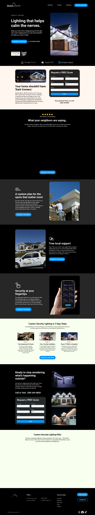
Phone (66, 82)
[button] (50, 5)
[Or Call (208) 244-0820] (34, 42)
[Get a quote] (82, 494)
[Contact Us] (82, 499)
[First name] (57, 79)
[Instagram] (79, 512)
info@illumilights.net (46, 500)
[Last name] (71, 79)
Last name (67, 76)
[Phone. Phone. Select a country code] (67, 84)
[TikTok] (85, 512)
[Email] (57, 84)
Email (52, 82)
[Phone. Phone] (73, 84)
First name (53, 76)
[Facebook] (82, 512)
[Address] (64, 90)
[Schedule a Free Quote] (81, 5)
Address (52, 87)
